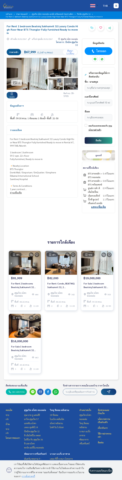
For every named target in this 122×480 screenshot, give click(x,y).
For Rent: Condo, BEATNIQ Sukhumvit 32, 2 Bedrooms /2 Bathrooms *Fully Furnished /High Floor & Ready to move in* (61, 285)
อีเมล (87, 111)
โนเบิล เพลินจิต (57, 419)
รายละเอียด (16, 130)
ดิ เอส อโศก (29, 443)
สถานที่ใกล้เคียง (91, 167)
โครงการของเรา (13, 437)
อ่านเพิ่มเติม (16, 192)
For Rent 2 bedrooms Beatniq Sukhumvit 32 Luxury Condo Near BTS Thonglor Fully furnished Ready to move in (24, 285)
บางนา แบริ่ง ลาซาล (60, 453)
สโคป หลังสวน (56, 423)
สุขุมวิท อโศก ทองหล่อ (35, 410)
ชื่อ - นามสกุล (91, 81)
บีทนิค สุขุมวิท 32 (84, 14)
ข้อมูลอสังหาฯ (17, 105)
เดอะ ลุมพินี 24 (31, 427)
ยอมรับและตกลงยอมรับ (98, 125)
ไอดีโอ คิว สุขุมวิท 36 (33, 439)
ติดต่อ (101, 442)
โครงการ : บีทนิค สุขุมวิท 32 (67, 43)
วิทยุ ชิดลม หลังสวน (59, 410)
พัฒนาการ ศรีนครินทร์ (35, 453)
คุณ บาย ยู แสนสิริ (32, 414)
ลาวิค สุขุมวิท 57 (31, 419)
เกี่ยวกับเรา (103, 427)
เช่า (7, 419)
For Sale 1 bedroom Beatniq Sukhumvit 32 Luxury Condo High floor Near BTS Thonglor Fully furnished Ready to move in (96, 285)
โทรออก (98, 51)
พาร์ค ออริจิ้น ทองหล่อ (34, 447)
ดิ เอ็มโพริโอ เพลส (32, 435)
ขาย (7, 414)
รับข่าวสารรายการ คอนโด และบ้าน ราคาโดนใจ (86, 385)
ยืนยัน (98, 140)
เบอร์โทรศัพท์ (91, 96)
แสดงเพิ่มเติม (98, 207)
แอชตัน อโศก (30, 423)
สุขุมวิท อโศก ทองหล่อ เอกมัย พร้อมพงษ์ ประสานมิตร (52, 14)
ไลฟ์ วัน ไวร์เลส (57, 427)
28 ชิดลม (54, 414)
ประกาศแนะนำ (22, 14)
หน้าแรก (9, 14)
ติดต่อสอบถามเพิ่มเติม (16, 385)
